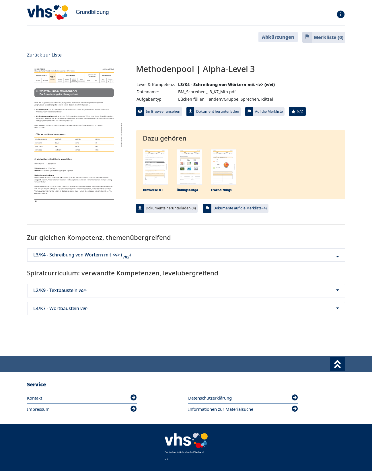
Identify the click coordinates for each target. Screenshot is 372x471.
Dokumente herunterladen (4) (171, 208)
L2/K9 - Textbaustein (186, 290)
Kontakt (82, 398)
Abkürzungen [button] (278, 37)
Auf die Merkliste (269, 111)
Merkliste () (329, 37)
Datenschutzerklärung (243, 398)
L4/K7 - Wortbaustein (186, 308)
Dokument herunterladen (217, 111)
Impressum (82, 409)
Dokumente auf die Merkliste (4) (240, 208)
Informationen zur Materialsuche (243, 409)
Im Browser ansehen (163, 111)
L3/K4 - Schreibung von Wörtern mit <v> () (186, 255)
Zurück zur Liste (44, 55)
